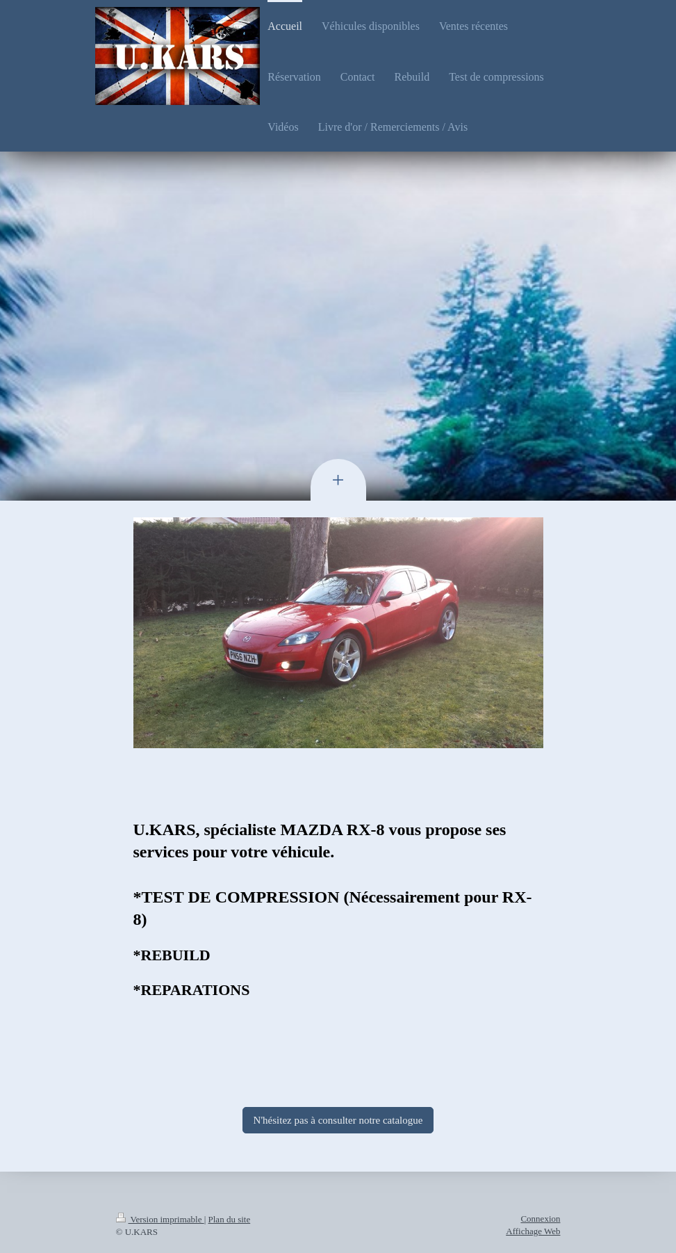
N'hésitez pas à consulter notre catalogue (338, 1120)
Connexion (540, 1218)
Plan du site (229, 1219)
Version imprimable (160, 1219)
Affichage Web (533, 1231)
